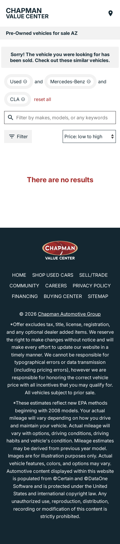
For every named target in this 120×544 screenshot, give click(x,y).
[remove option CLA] (17, 99)
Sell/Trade (93, 275)
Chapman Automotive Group (69, 314)
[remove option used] (18, 81)
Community (24, 286)
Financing (25, 296)
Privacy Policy (92, 286)
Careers (56, 286)
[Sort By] (89, 136)
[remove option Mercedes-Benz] (70, 81)
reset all (42, 99)
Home (19, 275)
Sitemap (98, 296)
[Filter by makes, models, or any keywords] (60, 117)
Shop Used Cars (52, 275)
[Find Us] (110, 13)
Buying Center (63, 296)
